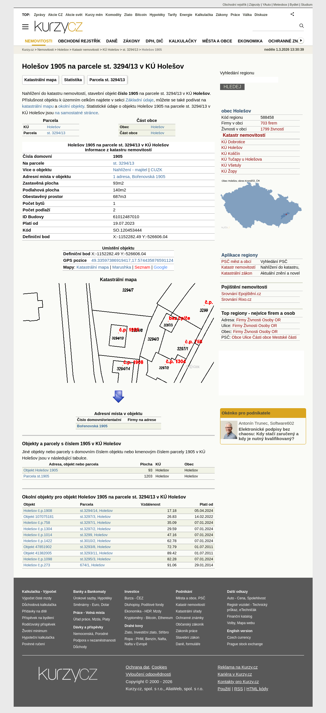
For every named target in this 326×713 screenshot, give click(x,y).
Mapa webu (246, 623)
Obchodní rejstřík (235, 4)
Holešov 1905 (152, 49)
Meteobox (280, 4)
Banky (78, 592)
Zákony (222, 15)
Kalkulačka (204, 15)
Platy (106, 619)
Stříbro (164, 632)
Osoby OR (271, 320)
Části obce (261, 337)
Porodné (101, 634)
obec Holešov (236, 111)
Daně (112, 41)
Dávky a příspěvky (88, 627)
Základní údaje (139, 99)
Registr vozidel (238, 605)
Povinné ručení (33, 644)
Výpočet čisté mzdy (37, 598)
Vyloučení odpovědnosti (148, 674)
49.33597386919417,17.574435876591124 (132, 260)
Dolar (105, 605)
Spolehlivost (256, 598)
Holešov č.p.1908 (38, 510)
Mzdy (157, 611)
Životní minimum (34, 631)
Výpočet (49, 592)
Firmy (241, 320)
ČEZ (140, 598)
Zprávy (39, 15)
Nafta (162, 639)
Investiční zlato (145, 632)
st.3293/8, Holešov (95, 547)
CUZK (156, 169)
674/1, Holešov (92, 565)
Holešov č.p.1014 (38, 535)
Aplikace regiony (240, 255)
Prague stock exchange (245, 644)
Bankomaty (96, 592)
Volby (231, 623)
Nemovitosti (45, 49)
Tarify (172, 15)
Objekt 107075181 (39, 516)
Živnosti (254, 320)
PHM (139, 639)
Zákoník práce (187, 631)
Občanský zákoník (190, 624)
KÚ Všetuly (231, 165)
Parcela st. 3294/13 (107, 79)
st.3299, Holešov (94, 535)
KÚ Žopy (229, 171)
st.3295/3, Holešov (95, 559)
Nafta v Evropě (136, 644)
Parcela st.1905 (36, 476)
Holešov (53, 127)
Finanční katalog (239, 616)
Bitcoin (141, 15)
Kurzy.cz (28, 49)
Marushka (121, 267)
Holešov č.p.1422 (38, 541)
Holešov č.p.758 (37, 522)
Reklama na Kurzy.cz (238, 667)
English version (240, 631)
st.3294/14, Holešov (96, 510)
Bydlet (294, 4)
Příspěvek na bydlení (38, 618)
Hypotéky (157, 15)
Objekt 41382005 (38, 553)
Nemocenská (83, 634)
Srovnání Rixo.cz (237, 299)
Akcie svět (73, 15)
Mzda (96, 619)
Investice (132, 592)
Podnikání (184, 592)
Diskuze (261, 15)
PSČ (201, 598)
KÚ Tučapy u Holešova (242, 159)
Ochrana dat (137, 667)
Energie (186, 15)
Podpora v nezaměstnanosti (94, 640)
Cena (241, 598)
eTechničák (247, 610)
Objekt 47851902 (38, 547)
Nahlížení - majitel (130, 169)
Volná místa (95, 613)
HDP (148, 611)
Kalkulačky (182, 41)
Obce (236, 337)
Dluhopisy (132, 605)
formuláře (193, 644)
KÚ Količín (231, 153)
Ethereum (165, 618)
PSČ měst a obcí (236, 261)
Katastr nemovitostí (244, 135)
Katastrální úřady (189, 611)
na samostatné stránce (76, 112)
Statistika (73, 79)
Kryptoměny (134, 618)
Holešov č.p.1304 (38, 529)
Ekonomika (250, 41)
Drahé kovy (134, 626)
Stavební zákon (188, 638)
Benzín (150, 639)
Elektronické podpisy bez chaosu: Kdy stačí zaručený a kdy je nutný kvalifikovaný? (269, 433)
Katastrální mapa (40, 79)
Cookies (159, 667)
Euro (95, 605)
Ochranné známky (288, 41)
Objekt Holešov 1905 (41, 470)
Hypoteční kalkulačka (38, 638)
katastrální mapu (38, 106)
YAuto (267, 4)
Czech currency (239, 638)
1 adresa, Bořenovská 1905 (139, 176)
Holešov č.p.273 (37, 565)
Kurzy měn (93, 15)
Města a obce (217, 41)
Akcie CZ (55, 15)
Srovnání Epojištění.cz (241, 293)
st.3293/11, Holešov (96, 553)
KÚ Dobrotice (233, 142)
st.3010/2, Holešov (95, 541)
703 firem (269, 123)
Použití (224, 688)
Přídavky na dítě (34, 611)
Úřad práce (81, 619)
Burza (129, 598)
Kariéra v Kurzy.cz (235, 674)
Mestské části (284, 337)
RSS (238, 688)
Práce (235, 15)
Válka (247, 15)
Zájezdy (254, 4)
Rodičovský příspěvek (39, 624)
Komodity (113, 15)
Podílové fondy (152, 605)
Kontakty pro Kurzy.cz (238, 681)
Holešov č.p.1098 (38, 559)
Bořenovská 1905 (92, 426)
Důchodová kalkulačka (39, 605)
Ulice (246, 337)
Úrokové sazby (84, 598)
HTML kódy (257, 688)
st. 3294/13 (56, 133)
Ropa (129, 639)
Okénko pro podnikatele (246, 412)
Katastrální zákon (237, 273)
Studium (306, 4)
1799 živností (272, 129)
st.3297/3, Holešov (95, 516)
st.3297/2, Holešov (95, 529)
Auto (230, 598)
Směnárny (81, 605)
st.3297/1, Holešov (95, 522)
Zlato (128, 15)
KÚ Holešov (232, 147)
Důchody (80, 647)
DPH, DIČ (154, 41)
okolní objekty (71, 106)
